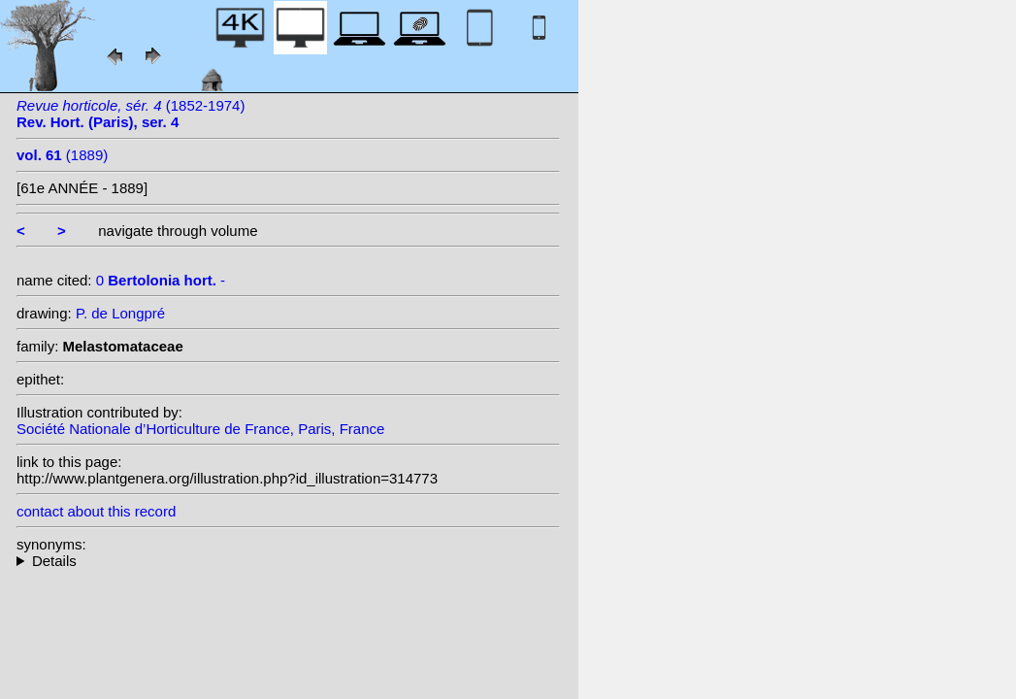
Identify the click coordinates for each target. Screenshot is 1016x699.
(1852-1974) (130, 113)
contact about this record (96, 511)
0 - (160, 280)
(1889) (62, 155)
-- (288, 560)
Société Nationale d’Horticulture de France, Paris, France (200, 428)
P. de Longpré (120, 313)
